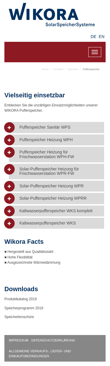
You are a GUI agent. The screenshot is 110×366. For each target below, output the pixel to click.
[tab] (56, 127)
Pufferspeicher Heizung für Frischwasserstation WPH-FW (46, 154)
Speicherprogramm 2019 (23, 308)
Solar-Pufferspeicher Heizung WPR (51, 186)
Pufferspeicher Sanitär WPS (44, 127)
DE (93, 36)
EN (101, 36)
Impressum (18, 340)
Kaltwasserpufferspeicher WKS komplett (56, 211)
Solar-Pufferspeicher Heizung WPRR (53, 198)
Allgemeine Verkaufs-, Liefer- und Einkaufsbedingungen (40, 353)
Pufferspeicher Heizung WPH (46, 140)
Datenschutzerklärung (53, 340)
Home (45, 69)
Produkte (58, 69)
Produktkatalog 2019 (20, 299)
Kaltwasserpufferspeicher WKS (47, 223)
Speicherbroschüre (19, 317)
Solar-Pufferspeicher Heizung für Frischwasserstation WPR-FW (49, 171)
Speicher (73, 69)
